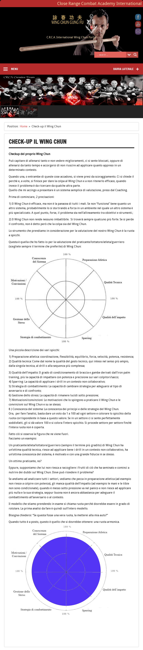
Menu (14, 69)
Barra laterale (123, 69)
